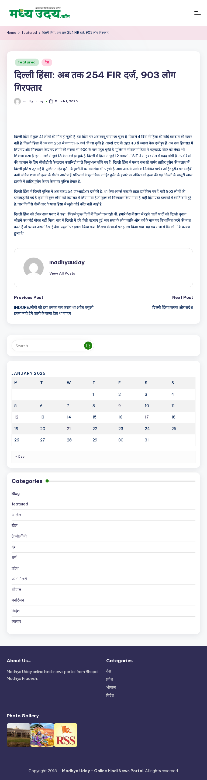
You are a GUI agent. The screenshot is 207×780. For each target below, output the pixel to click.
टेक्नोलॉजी (19, 536)
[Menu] (197, 13)
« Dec (20, 456)
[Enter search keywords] (53, 345)
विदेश (16, 611)
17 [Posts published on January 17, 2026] (147, 417)
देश (47, 62)
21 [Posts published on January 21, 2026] (69, 428)
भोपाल (16, 589)
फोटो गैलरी (19, 578)
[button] (62, 273)
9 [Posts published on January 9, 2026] (119, 405)
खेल (15, 525)
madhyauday (67, 262)
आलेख (17, 514)
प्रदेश (15, 568)
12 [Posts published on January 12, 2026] (16, 417)
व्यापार (16, 621)
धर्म (14, 557)
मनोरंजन (18, 600)
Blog (16, 493)
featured (27, 62)
